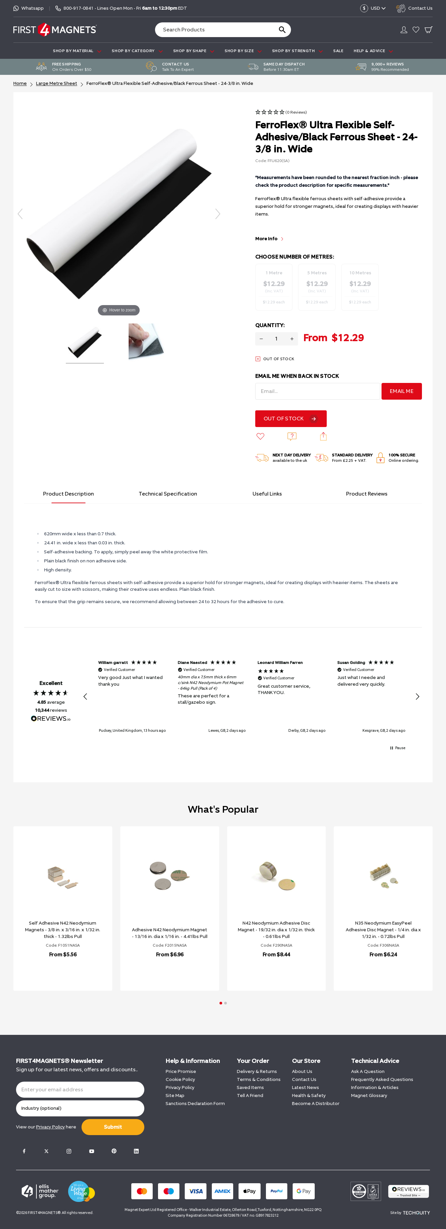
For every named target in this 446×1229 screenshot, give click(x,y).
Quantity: (270, 325)
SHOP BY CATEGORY (137, 51)
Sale (338, 50)
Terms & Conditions (259, 1079)
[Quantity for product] (276, 339)
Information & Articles (375, 1087)
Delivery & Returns (257, 1071)
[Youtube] (91, 1151)
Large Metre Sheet (56, 83)
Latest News (305, 1087)
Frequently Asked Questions (382, 1079)
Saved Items (250, 1087)
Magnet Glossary (369, 1095)
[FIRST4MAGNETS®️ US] (55, 29)
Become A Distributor (315, 1103)
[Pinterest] (114, 1151)
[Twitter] (46, 1151)
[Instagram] (68, 1151)
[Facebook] (24, 1151)
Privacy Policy (180, 1087)
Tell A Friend (250, 1095)
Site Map (175, 1095)
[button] (281, 112)
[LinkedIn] (136, 1151)
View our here (46, 1127)
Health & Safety (309, 1095)
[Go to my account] (404, 30)
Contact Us (304, 1079)
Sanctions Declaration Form (195, 1103)
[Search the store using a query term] (212, 29)
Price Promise (181, 1071)
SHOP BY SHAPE (193, 51)
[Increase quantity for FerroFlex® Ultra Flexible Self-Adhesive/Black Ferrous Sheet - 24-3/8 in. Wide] (292, 339)
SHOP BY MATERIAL (77, 51)
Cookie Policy (180, 1079)
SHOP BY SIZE (243, 51)
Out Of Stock (284, 418)
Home (20, 83)
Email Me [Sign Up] (402, 391)
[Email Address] (317, 391)
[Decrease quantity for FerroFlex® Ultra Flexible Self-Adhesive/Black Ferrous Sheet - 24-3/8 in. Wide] (261, 339)
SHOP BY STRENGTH (297, 51)
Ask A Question (368, 1071)
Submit (113, 1126)
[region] (251, 696)
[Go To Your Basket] (429, 30)
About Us (302, 1071)
